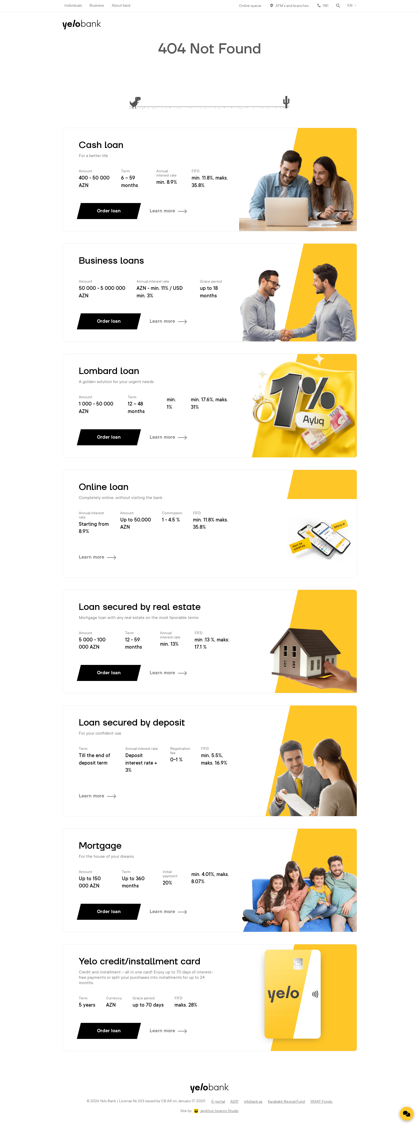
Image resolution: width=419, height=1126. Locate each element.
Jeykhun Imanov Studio (219, 1111)
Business (97, 6)
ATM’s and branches (292, 6)
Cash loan (101, 145)
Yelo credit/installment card (139, 962)
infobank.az (253, 1102)
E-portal (218, 1102)
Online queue (250, 6)
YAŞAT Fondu (321, 1102)
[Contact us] (407, 1114)
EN (349, 6)
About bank (121, 6)
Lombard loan (109, 371)
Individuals (73, 6)
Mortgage (100, 846)
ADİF (234, 1102)
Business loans (111, 261)
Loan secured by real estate (140, 607)
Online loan (104, 487)
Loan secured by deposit (132, 723)
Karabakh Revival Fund (286, 1102)
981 (325, 6)
